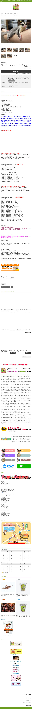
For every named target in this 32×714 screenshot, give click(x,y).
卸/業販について (28, 700)
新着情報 (15, 13)
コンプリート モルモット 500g (8, 635)
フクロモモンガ (10, 13)
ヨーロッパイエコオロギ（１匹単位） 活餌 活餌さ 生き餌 (7, 595)
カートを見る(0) (23, 73)
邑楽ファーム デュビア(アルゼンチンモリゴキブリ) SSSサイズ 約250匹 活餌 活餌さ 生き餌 (22, 595)
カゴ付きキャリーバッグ (5, 329)
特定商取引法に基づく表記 (27, 702)
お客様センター (28, 697)
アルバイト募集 (28, 699)
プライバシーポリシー (27, 704)
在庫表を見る (18, 73)
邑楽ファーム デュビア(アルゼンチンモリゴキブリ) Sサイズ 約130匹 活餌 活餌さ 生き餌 (23, 616)
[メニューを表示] (2, 3)
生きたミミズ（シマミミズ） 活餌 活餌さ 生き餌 (8, 616)
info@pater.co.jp (4, 492)
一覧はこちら (26, 356)
